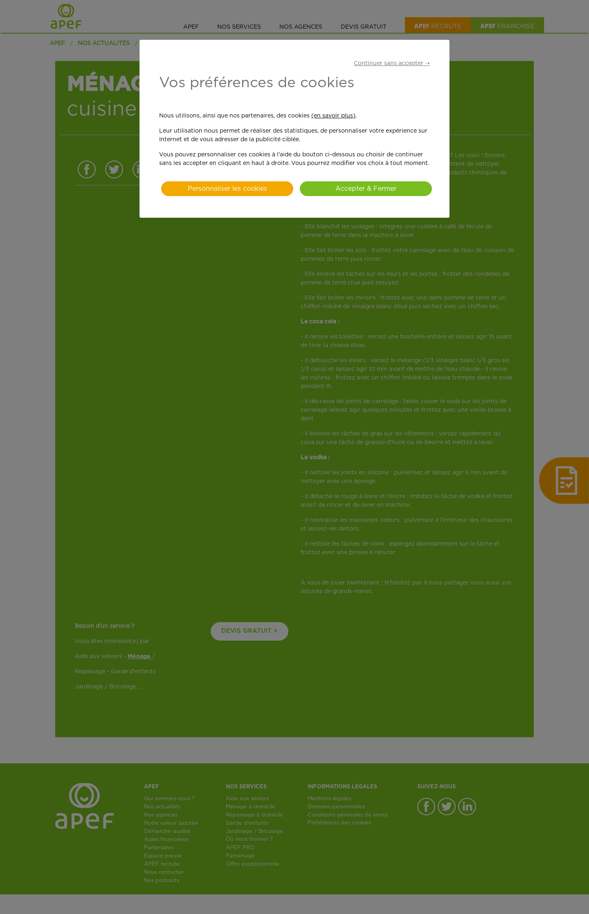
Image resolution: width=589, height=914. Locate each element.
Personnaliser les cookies (227, 188)
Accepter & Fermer (365, 188)
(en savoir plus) (333, 116)
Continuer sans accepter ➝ (392, 63)
